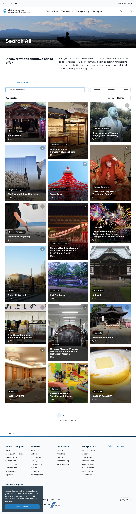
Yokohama (61, 450)
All (10, 82)
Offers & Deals (88, 464)
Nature (34, 468)
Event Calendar (11, 457)
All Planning (87, 474)
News (7, 450)
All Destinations (63, 464)
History (34, 461)
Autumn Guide (11, 468)
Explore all (9, 474)
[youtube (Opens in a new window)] (16, 3)
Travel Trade (55, 499)
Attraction (35, 450)
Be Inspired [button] (97, 11)
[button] (126, 11)
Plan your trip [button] (82, 11)
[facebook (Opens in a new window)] (4, 3)
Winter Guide (10, 471)
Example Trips (88, 461)
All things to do (37, 474)
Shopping (35, 471)
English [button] (124, 500)
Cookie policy (24, 499)
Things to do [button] (67, 11)
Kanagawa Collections (14, 454)
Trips (35, 82)
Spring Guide (10, 461)
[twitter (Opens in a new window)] (8, 3)
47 (77, 415)
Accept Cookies (22, 506)
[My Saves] (130, 11)
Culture (34, 454)
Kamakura (61, 454)
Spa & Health (36, 464)
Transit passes (88, 457)
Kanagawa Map (63, 461)
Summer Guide (11, 464)
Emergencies (87, 471)
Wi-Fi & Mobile (88, 468)
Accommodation (88, 450)
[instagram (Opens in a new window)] (12, 3)
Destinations (23, 82)
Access (85, 454)
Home (7, 433)
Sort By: (111, 98)
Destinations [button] (52, 11)
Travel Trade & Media (125, 3)
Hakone (60, 457)
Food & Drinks (37, 457)
